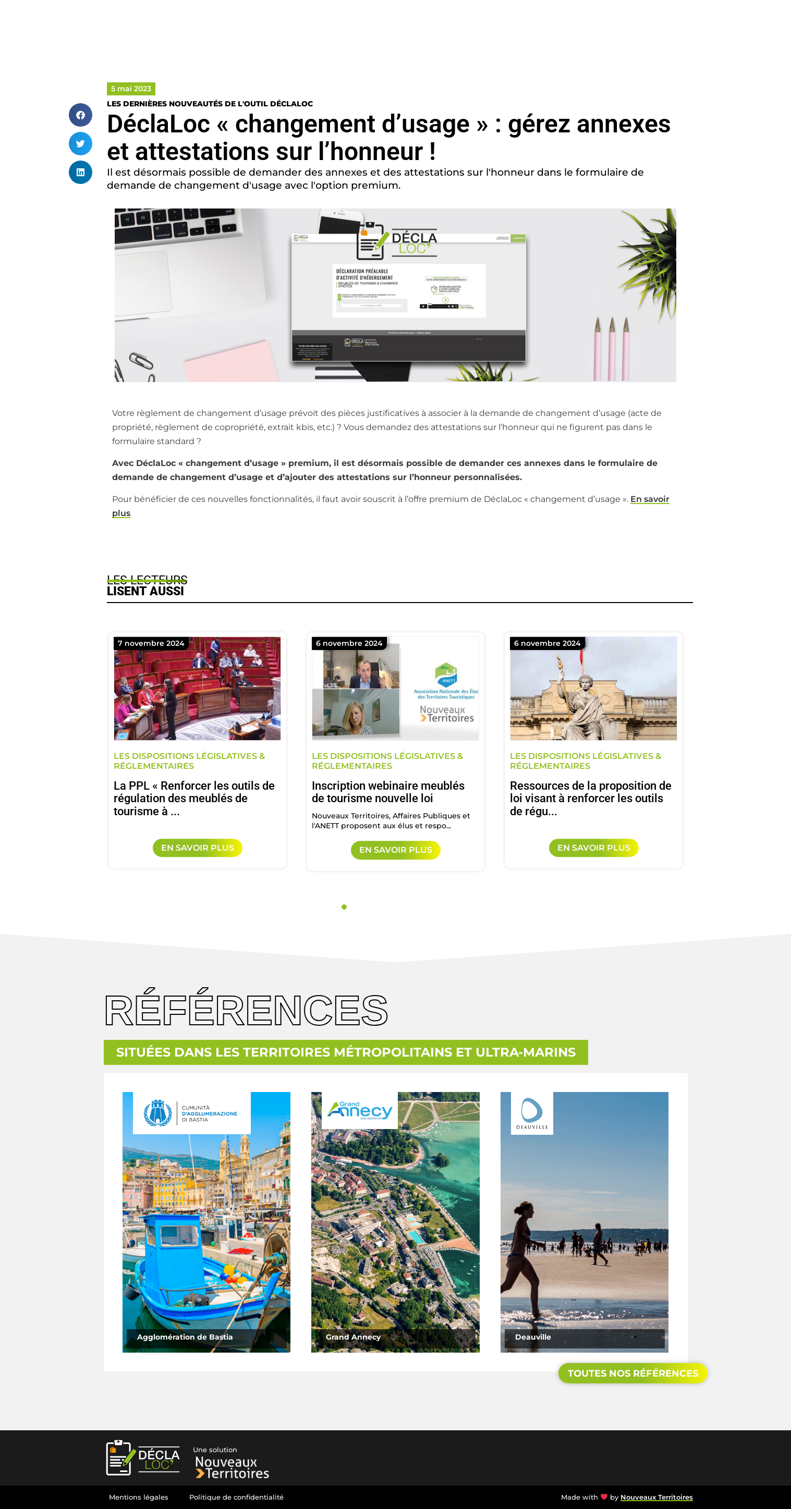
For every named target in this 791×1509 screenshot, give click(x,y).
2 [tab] (355, 907)
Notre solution (453, 23)
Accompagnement (530, 23)
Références (601, 23)
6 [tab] (401, 907)
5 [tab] (390, 907)
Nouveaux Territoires (656, 1497)
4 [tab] (378, 907)
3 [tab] (367, 907)
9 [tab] (436, 907)
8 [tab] (424, 907)
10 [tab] (447, 907)
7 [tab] (413, 907)
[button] (80, 115)
